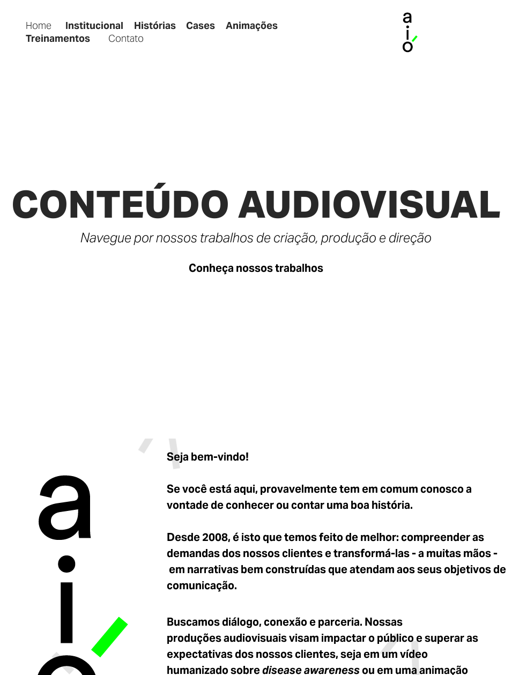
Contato (126, 38)
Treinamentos (58, 38)
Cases (200, 25)
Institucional (94, 25)
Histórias (155, 25)
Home (38, 25)
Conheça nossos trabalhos (256, 268)
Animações (252, 25)
